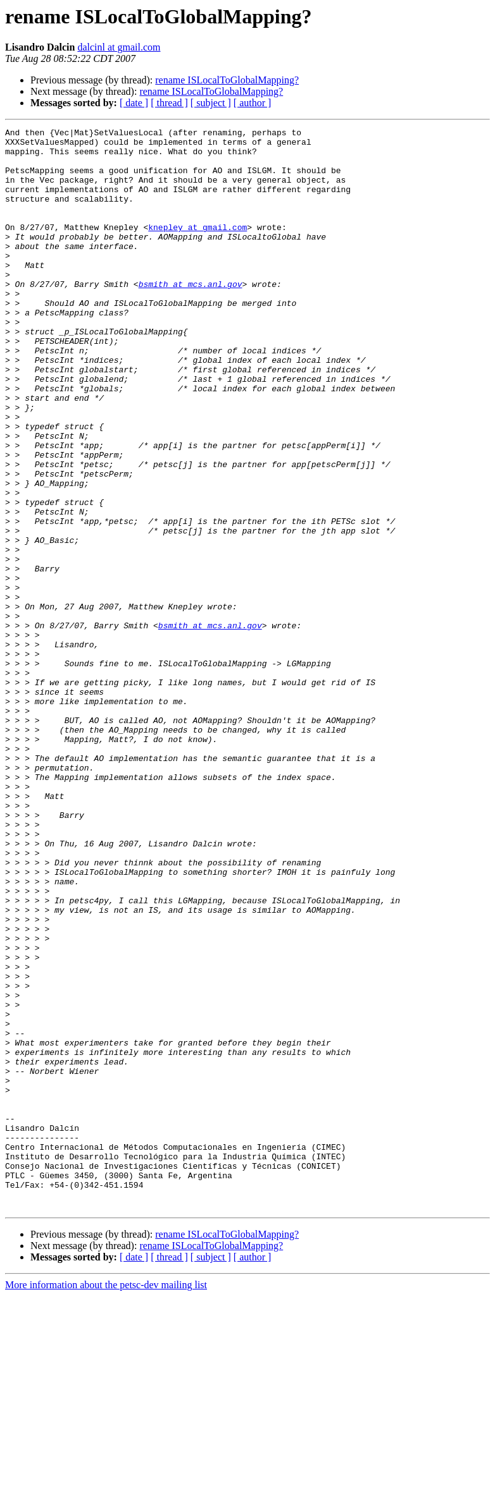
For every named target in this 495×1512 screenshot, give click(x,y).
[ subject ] (211, 102)
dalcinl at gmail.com (118, 47)
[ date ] (134, 102)
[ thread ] (169, 102)
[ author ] (253, 102)
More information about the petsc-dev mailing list (106, 1501)
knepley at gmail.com (197, 247)
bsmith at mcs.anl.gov (190, 316)
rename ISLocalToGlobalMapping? (227, 80)
